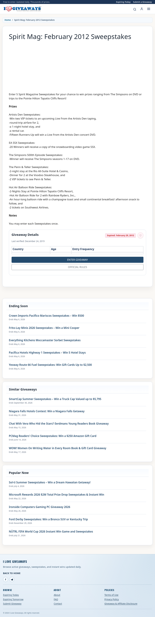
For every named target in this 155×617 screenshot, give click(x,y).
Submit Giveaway (12, 603)
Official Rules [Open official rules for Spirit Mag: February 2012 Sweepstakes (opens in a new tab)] (77, 267)
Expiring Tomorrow (13, 599)
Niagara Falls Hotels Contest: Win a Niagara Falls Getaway (47, 411)
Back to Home (11, 573)
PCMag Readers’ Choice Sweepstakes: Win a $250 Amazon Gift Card (52, 436)
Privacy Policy (111, 599)
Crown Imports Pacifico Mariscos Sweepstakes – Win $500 (46, 315)
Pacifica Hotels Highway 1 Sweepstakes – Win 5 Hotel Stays (47, 352)
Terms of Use (111, 594)
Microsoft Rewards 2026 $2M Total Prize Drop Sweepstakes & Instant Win (56, 494)
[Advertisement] (77, 64)
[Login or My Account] (142, 9)
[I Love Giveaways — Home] (22, 9)
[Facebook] (5, 579)
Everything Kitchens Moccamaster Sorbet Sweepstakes (45, 340)
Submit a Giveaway (142, 2)
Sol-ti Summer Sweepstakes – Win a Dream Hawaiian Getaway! (49, 482)
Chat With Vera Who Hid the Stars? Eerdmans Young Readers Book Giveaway (59, 423)
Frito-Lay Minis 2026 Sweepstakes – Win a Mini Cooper (44, 328)
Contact (58, 603)
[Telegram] (11, 579)
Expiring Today (123, 2)
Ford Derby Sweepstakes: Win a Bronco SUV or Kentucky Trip (48, 519)
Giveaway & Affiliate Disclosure (120, 603)
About (57, 594)
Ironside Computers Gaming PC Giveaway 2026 (39, 507)
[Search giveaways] (135, 9)
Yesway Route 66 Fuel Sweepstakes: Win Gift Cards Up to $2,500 (50, 365)
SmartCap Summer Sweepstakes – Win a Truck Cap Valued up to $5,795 (55, 399)
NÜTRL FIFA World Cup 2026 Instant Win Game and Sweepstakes (51, 531)
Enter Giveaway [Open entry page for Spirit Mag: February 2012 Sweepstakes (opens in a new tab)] (77, 260)
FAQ (56, 599)
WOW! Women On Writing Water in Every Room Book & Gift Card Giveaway (57, 448)
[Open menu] (149, 9)
